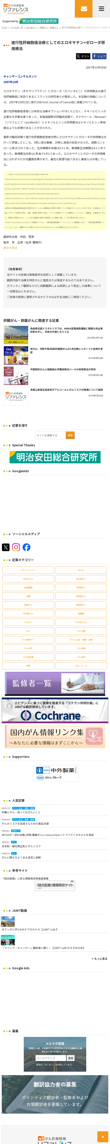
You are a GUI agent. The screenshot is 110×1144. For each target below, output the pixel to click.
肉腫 (28, 596)
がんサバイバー (28, 570)
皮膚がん (28, 604)
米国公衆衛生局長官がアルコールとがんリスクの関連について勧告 (66, 389)
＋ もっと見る (99, 958)
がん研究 (28, 648)
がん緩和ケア (28, 639)
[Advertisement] (31, 501)
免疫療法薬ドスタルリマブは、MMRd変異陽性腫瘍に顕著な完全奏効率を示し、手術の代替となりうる (66, 330)
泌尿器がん (81, 587)
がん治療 (81, 630)
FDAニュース (81, 665)
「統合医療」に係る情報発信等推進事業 (38, 884)
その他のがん (81, 622)
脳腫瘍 (81, 613)
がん (28, 630)
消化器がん (81, 578)
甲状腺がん (28, 613)
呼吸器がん (81, 596)
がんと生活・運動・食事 (81, 639)
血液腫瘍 (28, 587)
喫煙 (28, 665)
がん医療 (81, 648)
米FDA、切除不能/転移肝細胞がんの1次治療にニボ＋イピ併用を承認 (66, 350)
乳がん (81, 570)
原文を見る (10, 248)
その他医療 (28, 656)
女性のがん (28, 578)
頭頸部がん (81, 604)
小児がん (28, 622)
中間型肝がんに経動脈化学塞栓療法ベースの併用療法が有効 (63, 369)
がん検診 (81, 656)
